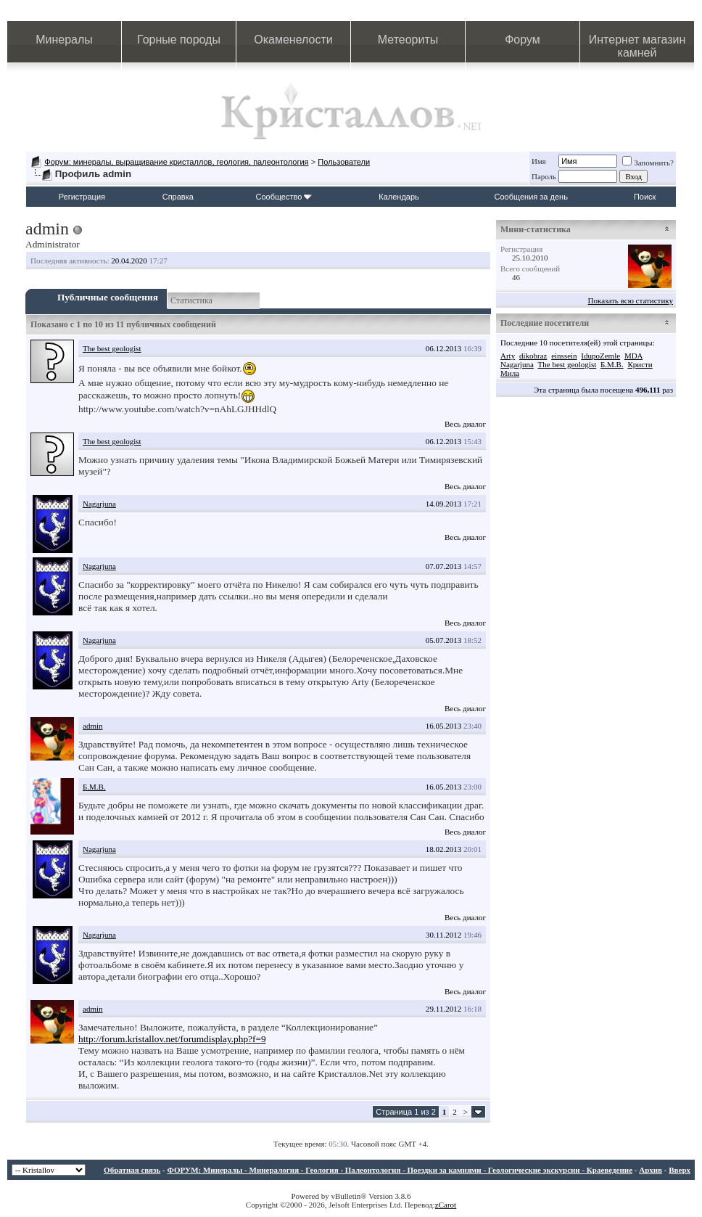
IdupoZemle (600, 355)
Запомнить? (648, 162)
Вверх (679, 1169)
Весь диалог (465, 423)
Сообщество (283, 196)
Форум (522, 39)
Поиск (645, 196)
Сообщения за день (531, 196)
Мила (509, 373)
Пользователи (344, 161)
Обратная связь (132, 1169)
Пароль (544, 176)
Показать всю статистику (630, 300)
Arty (507, 355)
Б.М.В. (94, 786)
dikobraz (533, 355)
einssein (564, 355)
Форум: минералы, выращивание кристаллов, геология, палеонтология (176, 161)
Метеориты (408, 39)
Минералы (64, 39)
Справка (178, 196)
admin (93, 725)
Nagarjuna (99, 503)
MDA (633, 355)
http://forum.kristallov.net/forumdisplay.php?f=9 (172, 1038)
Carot (447, 1204)
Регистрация (82, 196)
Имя (539, 161)
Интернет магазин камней (637, 46)
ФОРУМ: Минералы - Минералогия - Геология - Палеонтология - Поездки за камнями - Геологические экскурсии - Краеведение (399, 1169)
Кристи (639, 364)
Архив (650, 1169)
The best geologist (112, 348)
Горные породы (178, 39)
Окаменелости (293, 39)
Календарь (399, 196)
